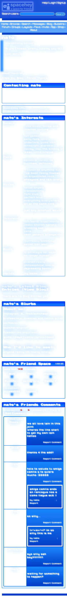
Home (4, 23)
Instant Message (12, 97)
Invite (45, 26)
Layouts (27, 26)
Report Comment (50, 442)
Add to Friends (11, 90)
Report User (41, 100)
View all (55, 410)
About (33, 30)
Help (44, 2)
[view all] (59, 363)
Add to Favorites (44, 90)
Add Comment (15, 413)
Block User (41, 97)
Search (60, 14)
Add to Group (10, 100)
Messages (38, 23)
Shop (61, 26)
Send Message (11, 93)
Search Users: (10, 13)
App (53, 26)
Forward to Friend (44, 93)
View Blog (35, 289)
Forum (5, 26)
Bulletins (59, 23)
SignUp (61, 2)
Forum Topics (37, 77)
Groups (16, 26)
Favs (37, 26)
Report (34, 503)
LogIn (52, 2)
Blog (49, 23)
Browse (14, 23)
